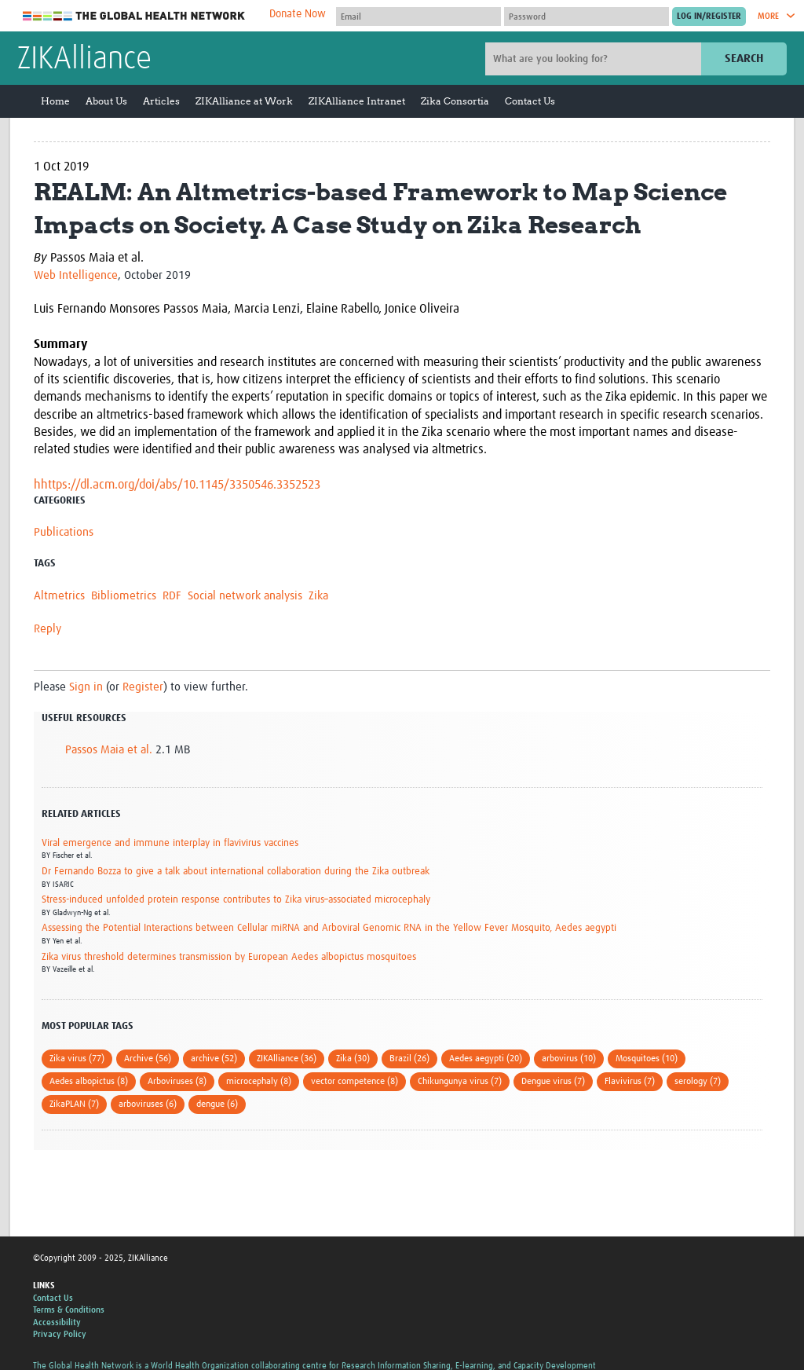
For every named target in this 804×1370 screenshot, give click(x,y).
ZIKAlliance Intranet (357, 101)
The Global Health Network (134, 16)
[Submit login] (709, 16)
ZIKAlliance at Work (244, 101)
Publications (63, 532)
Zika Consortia (455, 101)
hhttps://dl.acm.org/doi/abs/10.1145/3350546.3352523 (177, 484)
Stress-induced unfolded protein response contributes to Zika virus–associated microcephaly (236, 900)
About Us (106, 101)
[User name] (418, 16)
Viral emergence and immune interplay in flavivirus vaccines (170, 843)
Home (55, 101)
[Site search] (595, 58)
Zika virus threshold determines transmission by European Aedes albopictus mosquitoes (229, 957)
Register (142, 687)
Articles (161, 101)
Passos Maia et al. (108, 750)
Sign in (86, 687)
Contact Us (530, 101)
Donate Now (297, 14)
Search (744, 58)
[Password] (586, 16)
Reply (47, 629)
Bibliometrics (123, 596)
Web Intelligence (76, 275)
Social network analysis (245, 596)
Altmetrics (59, 596)
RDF (172, 596)
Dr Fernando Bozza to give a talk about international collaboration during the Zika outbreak (235, 871)
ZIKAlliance (84, 59)
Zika (318, 596)
